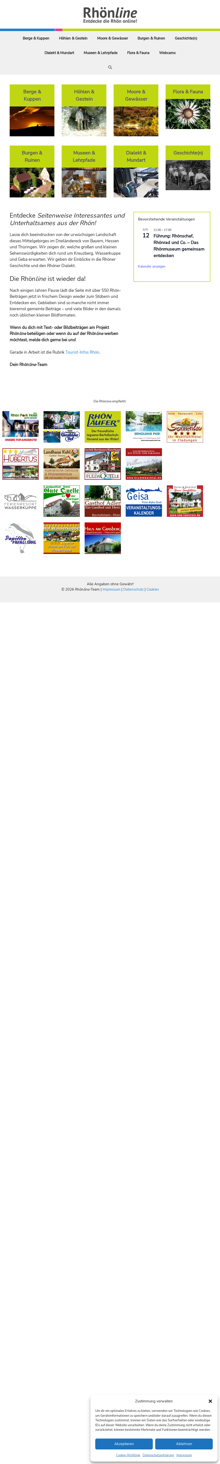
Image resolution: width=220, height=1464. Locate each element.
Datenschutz (133, 589)
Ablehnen (184, 1443)
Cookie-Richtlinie (128, 1455)
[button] (210, 1401)
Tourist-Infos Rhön (82, 352)
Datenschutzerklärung (158, 1455)
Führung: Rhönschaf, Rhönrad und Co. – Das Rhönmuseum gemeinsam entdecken (179, 246)
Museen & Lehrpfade (100, 52)
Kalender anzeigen (151, 266)
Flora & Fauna (138, 52)
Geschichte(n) (186, 38)
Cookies (153, 589)
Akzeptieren (124, 1443)
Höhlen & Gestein (73, 38)
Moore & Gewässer (112, 38)
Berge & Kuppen (36, 38)
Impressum (184, 1455)
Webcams (167, 52)
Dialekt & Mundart (59, 52)
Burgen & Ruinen (151, 38)
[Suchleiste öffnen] (110, 67)
